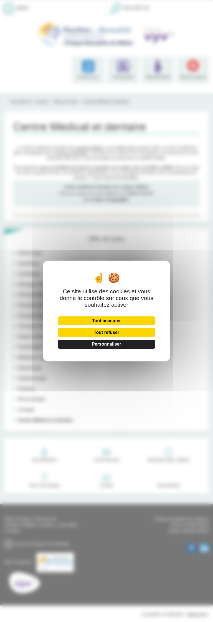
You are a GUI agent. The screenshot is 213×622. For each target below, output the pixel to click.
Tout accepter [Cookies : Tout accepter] (106, 320)
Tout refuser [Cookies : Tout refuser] (106, 332)
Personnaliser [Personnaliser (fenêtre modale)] (106, 344)
